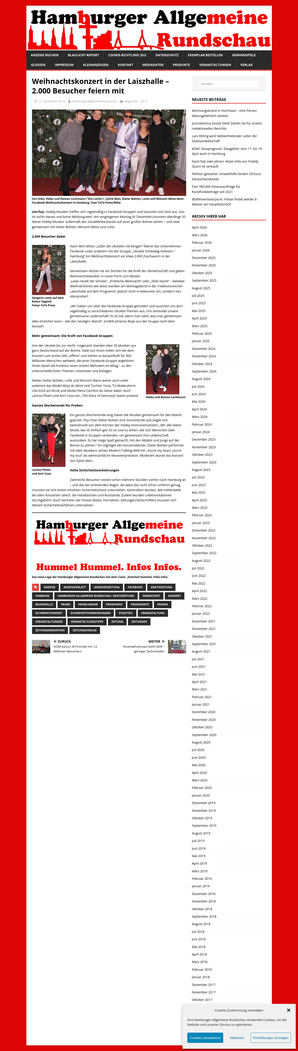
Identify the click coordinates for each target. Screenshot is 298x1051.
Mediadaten (152, 65)
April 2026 (199, 227)
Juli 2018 (198, 931)
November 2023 (204, 447)
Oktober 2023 (202, 454)
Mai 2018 (198, 947)
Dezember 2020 (203, 712)
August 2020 (201, 742)
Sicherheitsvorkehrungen (90, 613)
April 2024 (199, 409)
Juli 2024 (198, 386)
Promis (162, 604)
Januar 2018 (201, 977)
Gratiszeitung (161, 587)
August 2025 (201, 288)
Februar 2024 (202, 424)
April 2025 (199, 318)
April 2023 (199, 500)
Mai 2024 (198, 401)
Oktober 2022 (202, 545)
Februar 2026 (202, 242)
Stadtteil (126, 613)
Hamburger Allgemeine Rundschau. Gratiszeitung (96, 596)
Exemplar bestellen (205, 55)
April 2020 (199, 773)
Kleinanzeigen (95, 65)
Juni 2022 (198, 575)
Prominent (114, 604)
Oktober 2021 (202, 636)
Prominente (140, 604)
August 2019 (201, 833)
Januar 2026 (201, 250)
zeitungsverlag (85, 630)
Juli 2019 (198, 841)
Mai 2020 (198, 765)
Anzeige (49, 587)
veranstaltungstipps (87, 622)
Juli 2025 (198, 295)
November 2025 (204, 265)
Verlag (246, 65)
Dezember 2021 (203, 621)
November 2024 (204, 356)
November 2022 (204, 538)
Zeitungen (139, 622)
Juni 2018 (198, 939)
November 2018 (204, 901)
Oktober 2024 (202, 364)
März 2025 (199, 326)
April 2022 (199, 591)
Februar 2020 (202, 787)
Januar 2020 (201, 795)
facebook (135, 587)
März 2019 (199, 871)
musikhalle (44, 604)
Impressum (64, 65)
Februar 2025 (202, 333)
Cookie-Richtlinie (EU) (127, 55)
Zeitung (117, 622)
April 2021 (199, 682)
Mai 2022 (198, 583)
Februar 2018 (202, 969)
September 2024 (204, 371)
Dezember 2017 (203, 985)
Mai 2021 (198, 674)
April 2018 (199, 954)
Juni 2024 (198, 394)
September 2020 (204, 735)
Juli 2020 (198, 750)
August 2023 (201, 470)
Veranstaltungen (215, 65)
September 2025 (204, 280)
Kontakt (125, 65)
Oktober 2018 (202, 909)
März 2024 (199, 417)
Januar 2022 (201, 613)
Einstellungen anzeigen (270, 1038)
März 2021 (199, 689)
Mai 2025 (198, 311)
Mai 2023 (198, 492)
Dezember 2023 (203, 439)
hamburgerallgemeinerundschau (94, 101)
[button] (288, 1010)
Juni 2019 (198, 848)
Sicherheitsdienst (48, 613)
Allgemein (131, 101)
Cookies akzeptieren (205, 1038)
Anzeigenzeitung (107, 587)
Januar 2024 (201, 432)
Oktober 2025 (202, 273)
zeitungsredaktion (50, 630)
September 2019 (204, 825)
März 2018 (199, 962)
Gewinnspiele (244, 55)
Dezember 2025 (203, 258)
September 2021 (204, 644)
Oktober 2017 (202, 999)
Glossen (38, 65)
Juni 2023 (198, 485)
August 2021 (201, 651)
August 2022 (201, 560)
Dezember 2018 (203, 894)
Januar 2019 (201, 886)
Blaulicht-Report (83, 55)
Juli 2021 (198, 659)
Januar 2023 (201, 523)
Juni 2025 (198, 303)
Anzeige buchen (45, 55)
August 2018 (201, 924)
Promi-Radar (88, 604)
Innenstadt (151, 596)
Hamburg (42, 596)
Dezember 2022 (203, 530)
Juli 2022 (198, 568)
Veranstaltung (153, 613)
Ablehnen (237, 1038)
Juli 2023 (198, 477)
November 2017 (204, 992)
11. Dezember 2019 (51, 101)
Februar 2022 (202, 606)
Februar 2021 (202, 697)
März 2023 (199, 507)
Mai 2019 (198, 856)
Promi (65, 604)
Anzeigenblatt (75, 587)
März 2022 (199, 598)
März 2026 (199, 235)
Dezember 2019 (203, 803)
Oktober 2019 (202, 818)
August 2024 (201, 379)
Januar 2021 (201, 704)
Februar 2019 (202, 878)
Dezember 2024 (203, 348)
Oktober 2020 (202, 727)
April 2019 (199, 863)
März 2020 (199, 780)
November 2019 (204, 810)
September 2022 (204, 553)
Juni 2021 (198, 666)
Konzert (174, 596)
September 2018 (204, 916)
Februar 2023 (202, 515)
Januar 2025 (201, 341)
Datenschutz (167, 55)
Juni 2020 (198, 757)
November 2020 (204, 719)
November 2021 (204, 629)
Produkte (181, 65)
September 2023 (204, 462)
